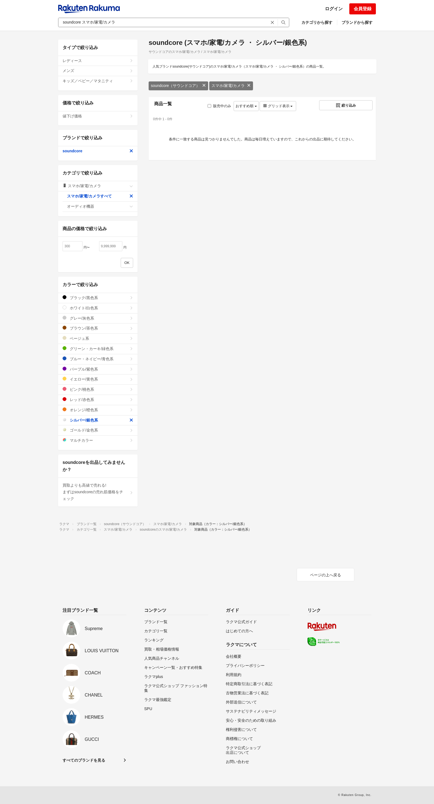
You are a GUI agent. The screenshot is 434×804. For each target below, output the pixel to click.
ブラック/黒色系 (98, 297)
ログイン (334, 8)
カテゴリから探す (316, 22)
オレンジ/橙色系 (98, 409)
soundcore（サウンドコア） (178, 85)
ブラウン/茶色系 (98, 328)
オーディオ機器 (100, 206)
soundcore (98, 151)
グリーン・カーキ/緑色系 (98, 348)
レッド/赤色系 (98, 399)
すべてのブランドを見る (84, 760)
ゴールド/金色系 (98, 430)
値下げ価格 (98, 116)
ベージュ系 (98, 338)
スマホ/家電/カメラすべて (100, 196)
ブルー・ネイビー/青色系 (98, 358)
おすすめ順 (246, 106)
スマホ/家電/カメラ (231, 85)
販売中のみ (219, 106)
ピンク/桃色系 (98, 389)
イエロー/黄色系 (98, 379)
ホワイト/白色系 (98, 307)
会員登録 (362, 8)
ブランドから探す (357, 22)
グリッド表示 (278, 106)
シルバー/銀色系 (98, 420)
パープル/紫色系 (98, 369)
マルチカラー (98, 440)
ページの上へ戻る (325, 575)
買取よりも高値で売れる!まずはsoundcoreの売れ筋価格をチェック (98, 492)
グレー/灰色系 (98, 318)
